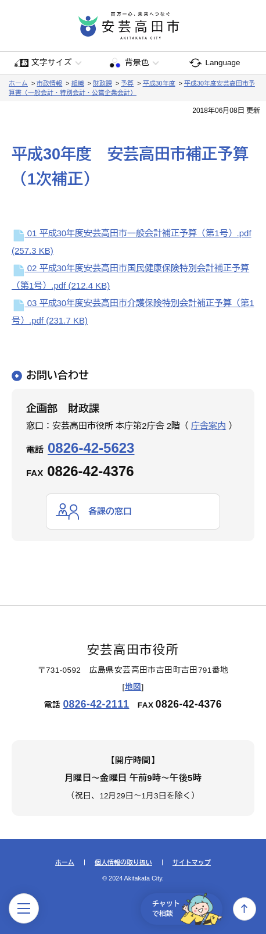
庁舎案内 (208, 426)
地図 (133, 687)
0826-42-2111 (96, 704)
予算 (127, 83)
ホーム (18, 83)
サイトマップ (191, 863)
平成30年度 (159, 83)
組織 (77, 83)
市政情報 (49, 83)
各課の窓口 (110, 511)
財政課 (102, 83)
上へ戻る (244, 909)
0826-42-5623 (91, 448)
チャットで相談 (187, 909)
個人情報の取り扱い (123, 863)
